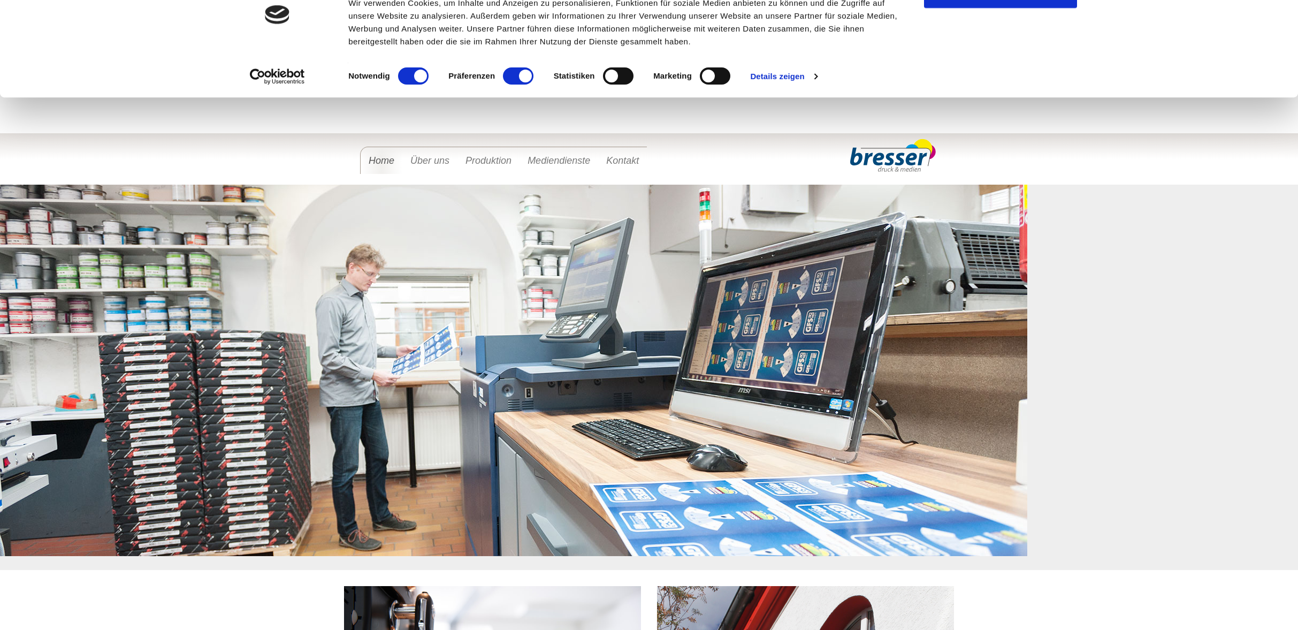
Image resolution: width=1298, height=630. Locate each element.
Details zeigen (777, 153)
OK (1001, 69)
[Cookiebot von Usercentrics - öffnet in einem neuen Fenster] (277, 154)
